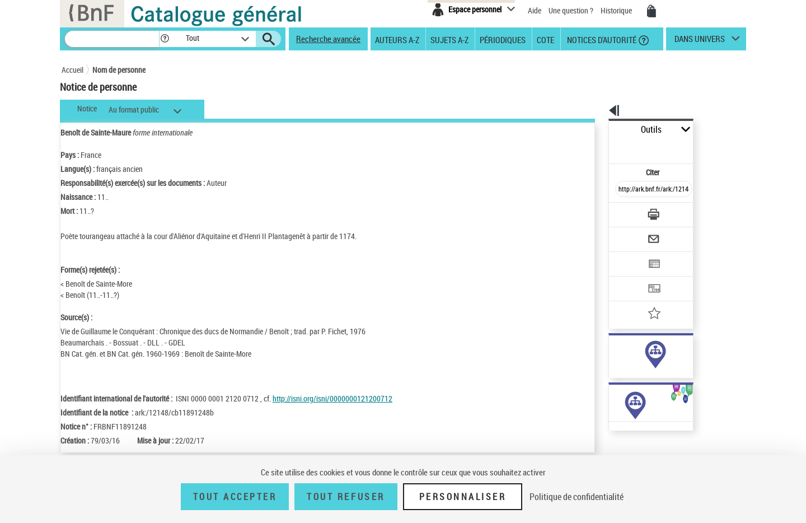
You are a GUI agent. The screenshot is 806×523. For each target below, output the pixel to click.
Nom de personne (119, 69)
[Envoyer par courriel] (622, 211)
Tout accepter (235, 497)
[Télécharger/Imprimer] (624, 190)
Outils (596, 130)
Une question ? (571, 10)
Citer (605, 147)
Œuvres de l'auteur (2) (615, 447)
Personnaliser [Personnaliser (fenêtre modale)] (463, 497)
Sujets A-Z (449, 39)
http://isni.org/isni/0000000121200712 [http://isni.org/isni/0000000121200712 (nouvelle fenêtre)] (332, 398)
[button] (165, 39)
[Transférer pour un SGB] (627, 255)
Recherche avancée (328, 38)
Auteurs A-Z (397, 39)
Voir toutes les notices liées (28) (640, 386)
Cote (545, 39)
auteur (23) (614, 352)
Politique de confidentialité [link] (576, 497)
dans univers (699, 41)
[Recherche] (112, 39)
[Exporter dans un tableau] (630, 233)
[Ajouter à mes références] (629, 277)
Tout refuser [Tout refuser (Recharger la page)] (346, 497)
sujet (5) (610, 363)
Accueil (72, 69)
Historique (617, 10)
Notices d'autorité (600, 39)
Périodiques (503, 39)
